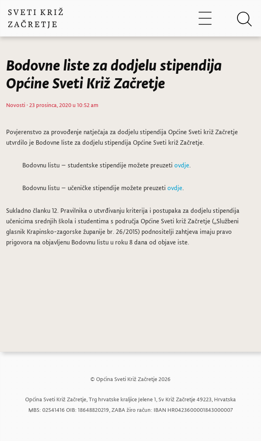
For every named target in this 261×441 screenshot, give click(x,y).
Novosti (15, 105)
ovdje (181, 165)
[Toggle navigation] (205, 18)
